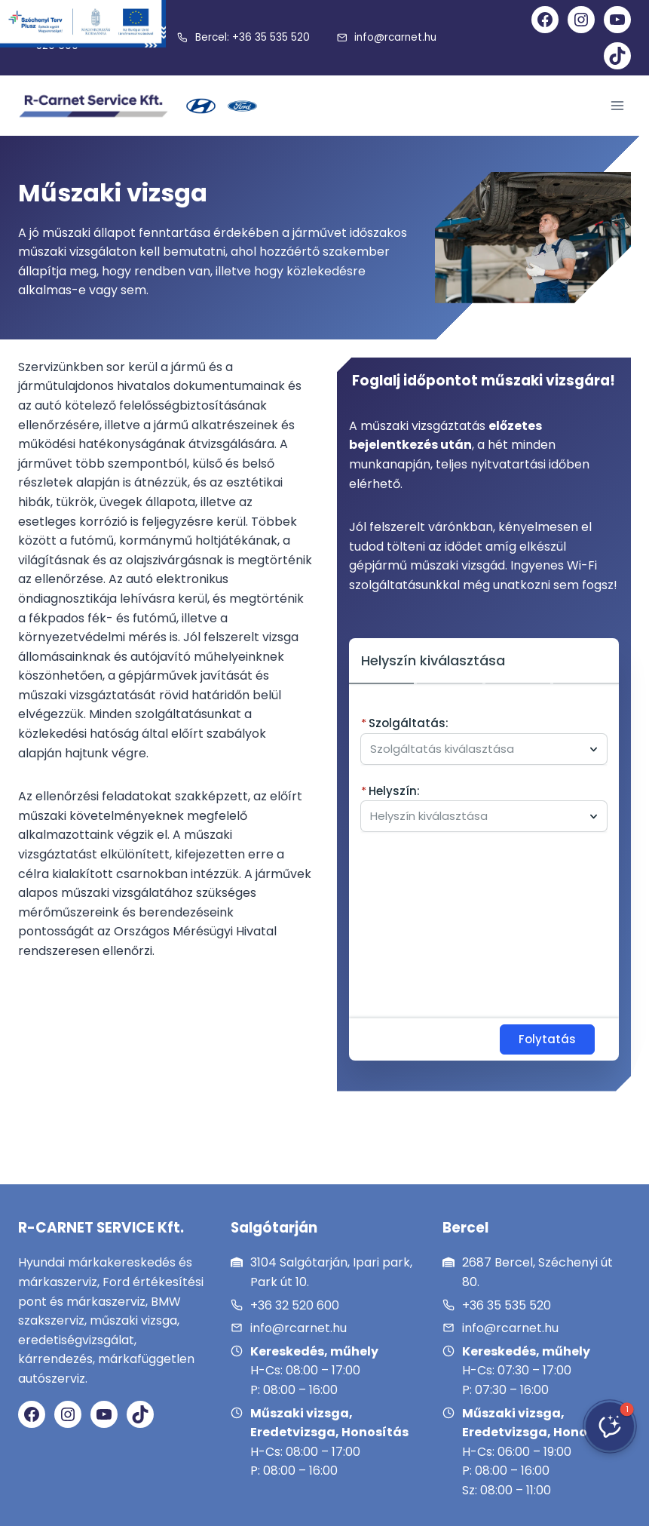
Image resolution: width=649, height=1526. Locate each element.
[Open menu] (617, 105)
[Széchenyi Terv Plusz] (83, 24)
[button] (610, 1426)
